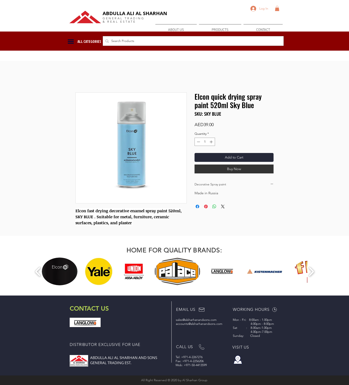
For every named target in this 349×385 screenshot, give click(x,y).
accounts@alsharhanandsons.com (199, 324)
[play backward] (38, 271)
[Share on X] (222, 206)
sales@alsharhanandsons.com (196, 320)
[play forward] (311, 271)
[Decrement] (198, 142)
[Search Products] (192, 41)
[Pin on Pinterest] (206, 206)
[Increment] (211, 142)
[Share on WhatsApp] (214, 206)
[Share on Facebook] (197, 206)
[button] (277, 8)
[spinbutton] (205, 142)
